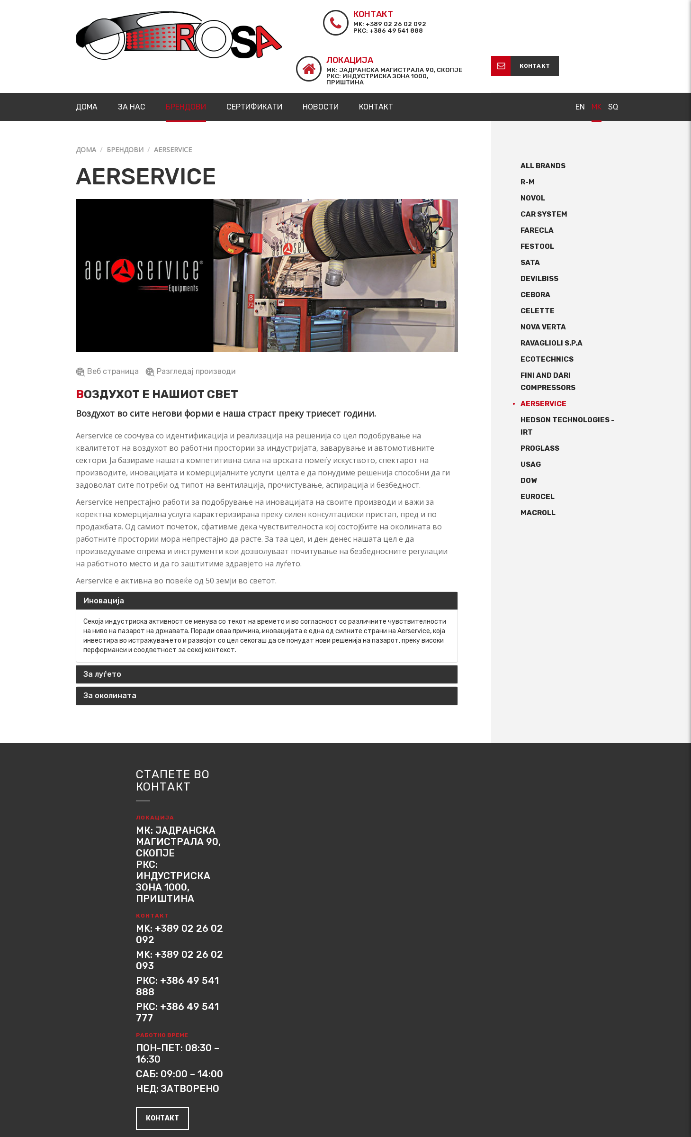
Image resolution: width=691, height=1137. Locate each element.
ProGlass (539, 403)
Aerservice (543, 358)
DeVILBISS (539, 233)
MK (596, 60)
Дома (86, 104)
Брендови (125, 104)
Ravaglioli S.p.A (551, 297)
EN (580, 60)
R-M (527, 136)
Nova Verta (543, 281)
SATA (530, 217)
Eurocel (537, 451)
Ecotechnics (547, 313)
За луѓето (102, 628)
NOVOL (532, 152)
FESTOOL (537, 201)
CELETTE (537, 265)
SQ (613, 60)
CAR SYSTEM (543, 168)
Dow (528, 435)
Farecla (537, 185)
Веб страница (108, 325)
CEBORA (535, 249)
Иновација (103, 554)
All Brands (542, 120)
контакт (591, 20)
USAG (530, 419)
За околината (109, 649)
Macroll (538, 467)
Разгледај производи (190, 325)
